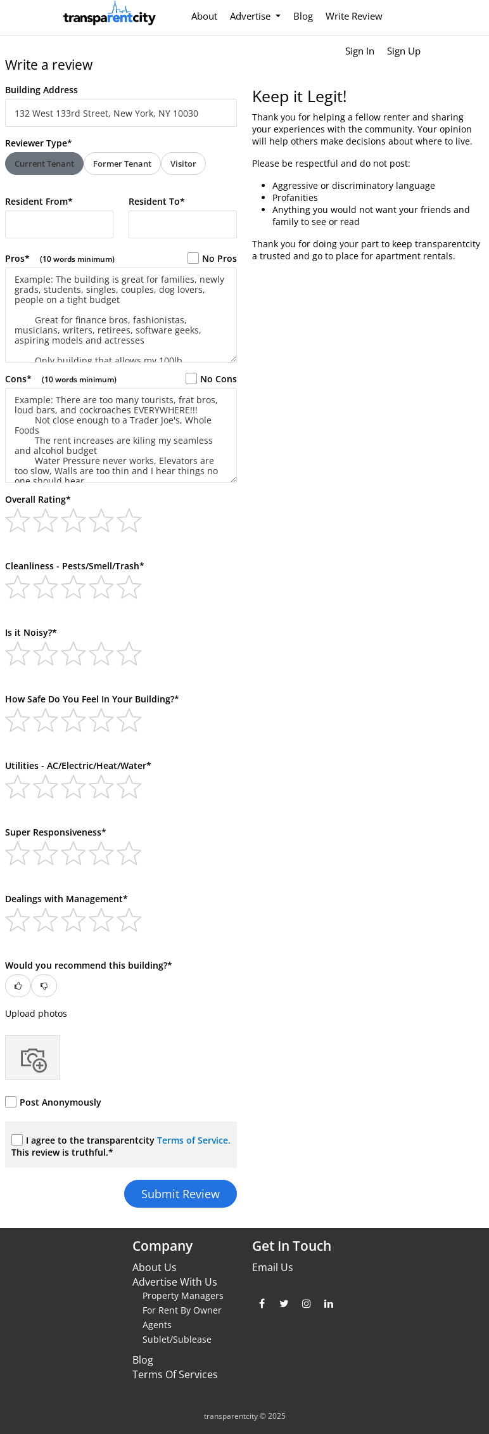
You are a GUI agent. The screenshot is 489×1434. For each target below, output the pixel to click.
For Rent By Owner (182, 1310)
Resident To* (157, 201)
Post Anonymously (53, 1102)
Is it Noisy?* (31, 632)
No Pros (212, 258)
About (204, 16)
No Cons (211, 379)
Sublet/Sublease (177, 1339)
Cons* (61, 379)
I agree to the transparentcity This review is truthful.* (121, 1146)
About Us (154, 1267)
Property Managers (183, 1295)
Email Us (272, 1267)
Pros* (60, 258)
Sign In (359, 50)
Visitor (183, 163)
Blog (303, 16)
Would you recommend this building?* (88, 965)
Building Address (41, 90)
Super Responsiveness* (55, 832)
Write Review (354, 16)
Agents (157, 1325)
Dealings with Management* (66, 899)
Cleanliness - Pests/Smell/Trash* (74, 566)
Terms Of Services (175, 1374)
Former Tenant (122, 163)
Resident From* (39, 201)
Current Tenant (44, 163)
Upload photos (36, 1013)
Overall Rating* (38, 499)
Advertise (251, 16)
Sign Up (404, 50)
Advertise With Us (174, 1282)
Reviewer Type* (38, 143)
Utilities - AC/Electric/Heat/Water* (78, 765)
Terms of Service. (194, 1140)
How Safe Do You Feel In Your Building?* (92, 699)
